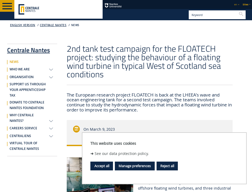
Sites (245, 4)
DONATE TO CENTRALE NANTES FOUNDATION (27, 105)
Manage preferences (135, 165)
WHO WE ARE (20, 69)
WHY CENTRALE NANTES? (22, 118)
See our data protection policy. (122, 153)
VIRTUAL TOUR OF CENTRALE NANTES (24, 146)
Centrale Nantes (53, 25)
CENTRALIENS (20, 136)
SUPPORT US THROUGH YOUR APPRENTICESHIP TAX (28, 90)
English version (22, 25)
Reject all (167, 165)
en (235, 4)
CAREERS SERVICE (23, 128)
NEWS (75, 25)
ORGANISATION (21, 77)
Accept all (101, 165)
